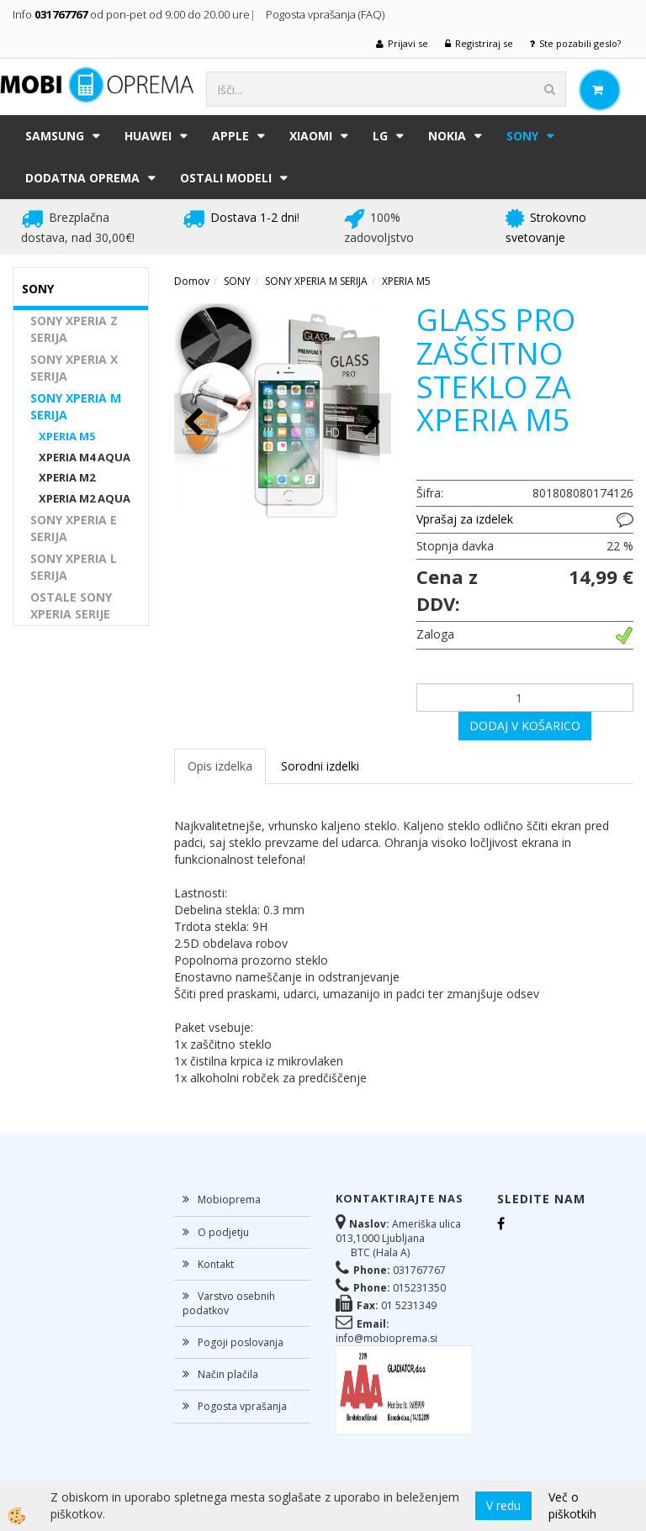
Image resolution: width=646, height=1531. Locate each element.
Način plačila (228, 1374)
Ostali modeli (226, 178)
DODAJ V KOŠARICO (524, 726)
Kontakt (216, 1264)
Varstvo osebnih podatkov (229, 1303)
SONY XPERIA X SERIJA (74, 367)
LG (380, 136)
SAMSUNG (54, 136)
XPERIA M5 (67, 436)
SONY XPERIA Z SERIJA (74, 329)
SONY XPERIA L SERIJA (73, 566)
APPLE (230, 136)
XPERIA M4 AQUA (84, 457)
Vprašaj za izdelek (464, 519)
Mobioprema (229, 1199)
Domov (191, 281)
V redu (503, 1505)
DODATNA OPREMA (82, 178)
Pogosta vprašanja (242, 1406)
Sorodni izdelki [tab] (320, 766)
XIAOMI (310, 136)
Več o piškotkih (572, 1505)
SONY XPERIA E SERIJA (73, 528)
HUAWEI (148, 136)
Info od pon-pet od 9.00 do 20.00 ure (131, 14)
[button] (369, 423)
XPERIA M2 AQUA (84, 498)
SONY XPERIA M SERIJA (75, 406)
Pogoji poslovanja (240, 1342)
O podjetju (223, 1232)
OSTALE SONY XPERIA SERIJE (71, 605)
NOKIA (447, 136)
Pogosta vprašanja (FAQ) (326, 14)
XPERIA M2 (67, 477)
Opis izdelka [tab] (220, 766)
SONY (522, 136)
